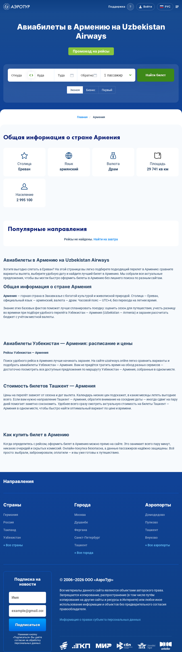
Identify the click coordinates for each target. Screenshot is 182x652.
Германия (10, 515)
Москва (80, 515)
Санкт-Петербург (87, 537)
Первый (107, 90)
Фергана (80, 530)
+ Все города (83, 553)
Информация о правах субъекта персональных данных (100, 619)
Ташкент (80, 545)
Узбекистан (12, 537)
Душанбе (81, 522)
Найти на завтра (106, 239)
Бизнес (90, 90)
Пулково (151, 522)
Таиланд (9, 530)
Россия (8, 522)
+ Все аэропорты (157, 545)
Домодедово (155, 515)
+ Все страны (13, 545)
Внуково (151, 537)
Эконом (75, 90)
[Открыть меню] (177, 7)
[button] (121, 6)
